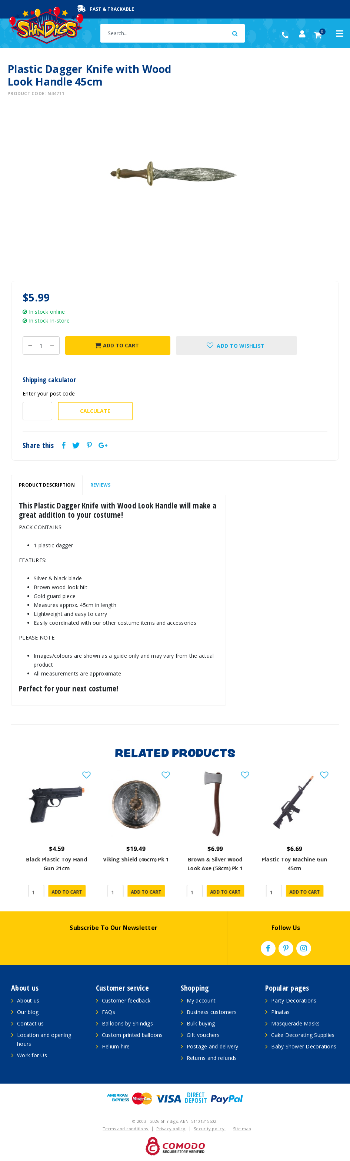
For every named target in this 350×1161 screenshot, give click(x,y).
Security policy (210, 1128)
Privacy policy (171, 1128)
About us (28, 1000)
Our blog (28, 1011)
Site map (242, 1128)
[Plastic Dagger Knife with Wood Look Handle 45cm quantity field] (41, 345)
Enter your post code (49, 393)
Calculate (95, 410)
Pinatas (280, 1011)
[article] (56, 833)
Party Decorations (293, 1000)
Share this (38, 445)
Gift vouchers (203, 1034)
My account (201, 1000)
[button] (236, 345)
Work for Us (32, 1055)
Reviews (100, 485)
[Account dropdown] (302, 34)
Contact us (30, 1023)
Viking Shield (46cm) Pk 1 (214, 859)
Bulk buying (201, 1023)
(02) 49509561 (287, 35)
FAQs (108, 1011)
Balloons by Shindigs (127, 1023)
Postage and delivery (213, 1046)
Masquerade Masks (295, 1023)
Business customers (212, 1011)
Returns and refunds (212, 1057)
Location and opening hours (44, 1039)
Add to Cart (117, 345)
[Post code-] (37, 411)
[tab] (47, 485)
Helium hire (116, 1046)
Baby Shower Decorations (303, 1046)
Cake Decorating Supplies (302, 1034)
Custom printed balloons (132, 1034)
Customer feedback (126, 1000)
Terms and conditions (126, 1128)
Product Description (47, 485)
